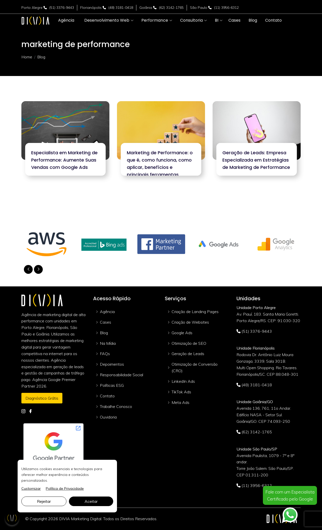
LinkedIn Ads (183, 381)
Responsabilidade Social (121, 374)
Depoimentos (112, 364)
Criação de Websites (190, 322)
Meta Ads (180, 402)
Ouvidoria (108, 417)
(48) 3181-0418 (120, 7)
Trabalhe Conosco (116, 406)
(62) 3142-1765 (171, 7)
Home (26, 56)
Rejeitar (44, 501)
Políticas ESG (112, 385)
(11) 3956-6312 (226, 7)
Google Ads (182, 332)
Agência (107, 311)
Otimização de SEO (189, 343)
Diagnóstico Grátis (41, 398)
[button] (106, 20)
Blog (104, 332)
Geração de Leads (188, 353)
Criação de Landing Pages (195, 311)
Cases (105, 322)
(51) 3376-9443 (61, 7)
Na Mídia (108, 343)
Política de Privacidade (65, 488)
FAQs (105, 353)
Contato (107, 395)
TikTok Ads (181, 391)
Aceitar (91, 501)
